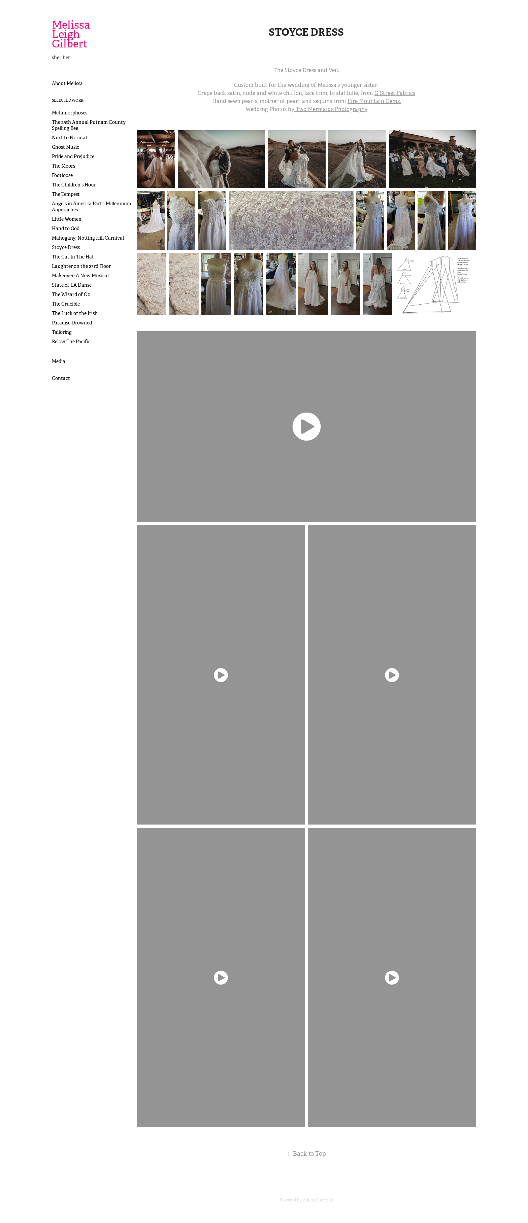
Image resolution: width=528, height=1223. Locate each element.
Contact (61, 378)
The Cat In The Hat (73, 257)
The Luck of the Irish (75, 313)
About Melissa (67, 83)
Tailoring (62, 332)
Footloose (62, 175)
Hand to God (65, 228)
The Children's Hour (74, 185)
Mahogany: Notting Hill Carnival (88, 238)
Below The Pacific (71, 342)
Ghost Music (65, 147)
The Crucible (66, 304)
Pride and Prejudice (73, 156)
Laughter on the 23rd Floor (81, 266)
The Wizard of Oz (71, 294)
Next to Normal (69, 138)
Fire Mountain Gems (374, 101)
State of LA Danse (72, 285)
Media (58, 361)
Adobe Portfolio (318, 1200)
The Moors (63, 166)
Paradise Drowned (72, 323)
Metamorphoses (69, 113)
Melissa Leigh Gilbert (72, 34)
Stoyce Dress (66, 247)
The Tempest (66, 194)
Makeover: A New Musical (80, 276)
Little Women (66, 219)
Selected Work (68, 100)
